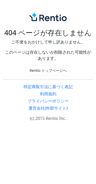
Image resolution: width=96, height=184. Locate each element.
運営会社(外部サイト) (48, 108)
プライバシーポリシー (48, 101)
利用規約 (48, 94)
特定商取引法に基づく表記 (48, 86)
